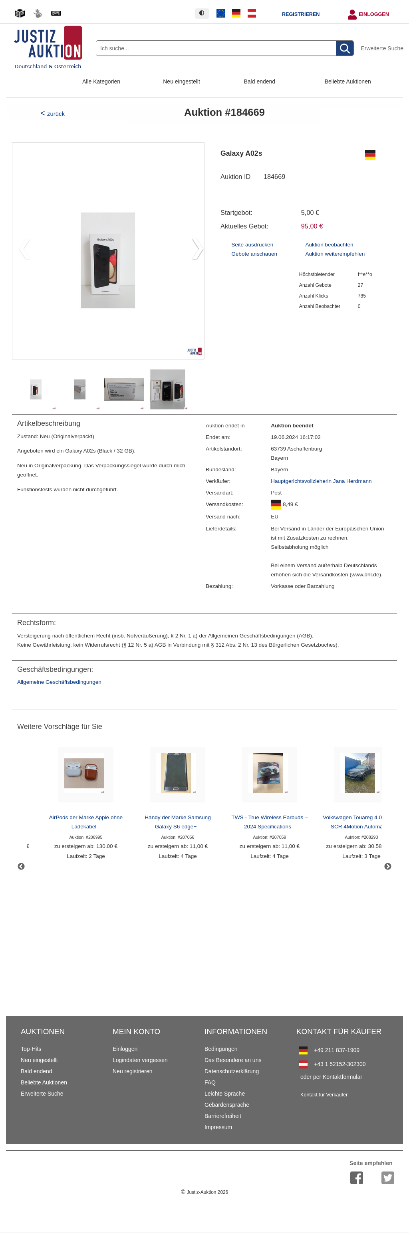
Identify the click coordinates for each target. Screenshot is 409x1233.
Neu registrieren (133, 1071)
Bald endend (260, 81)
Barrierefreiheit (222, 1116)
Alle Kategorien (101, 81)
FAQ (210, 1082)
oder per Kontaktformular (331, 1077)
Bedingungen (221, 1049)
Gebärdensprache (226, 1105)
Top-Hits (31, 1049)
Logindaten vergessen (140, 1060)
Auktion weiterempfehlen (335, 254)
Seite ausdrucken (252, 245)
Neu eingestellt (181, 81)
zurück (56, 113)
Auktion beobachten (329, 245)
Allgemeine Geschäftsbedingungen (59, 682)
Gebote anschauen (254, 254)
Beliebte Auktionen (348, 81)
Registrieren (301, 14)
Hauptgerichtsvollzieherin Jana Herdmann (321, 481)
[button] (194, 251)
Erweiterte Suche (382, 48)
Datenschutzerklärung (231, 1071)
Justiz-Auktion (204, 1192)
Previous (21, 867)
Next (388, 867)
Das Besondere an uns (232, 1060)
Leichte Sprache (224, 1093)
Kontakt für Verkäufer (323, 1095)
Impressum (218, 1127)
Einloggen (374, 14)
